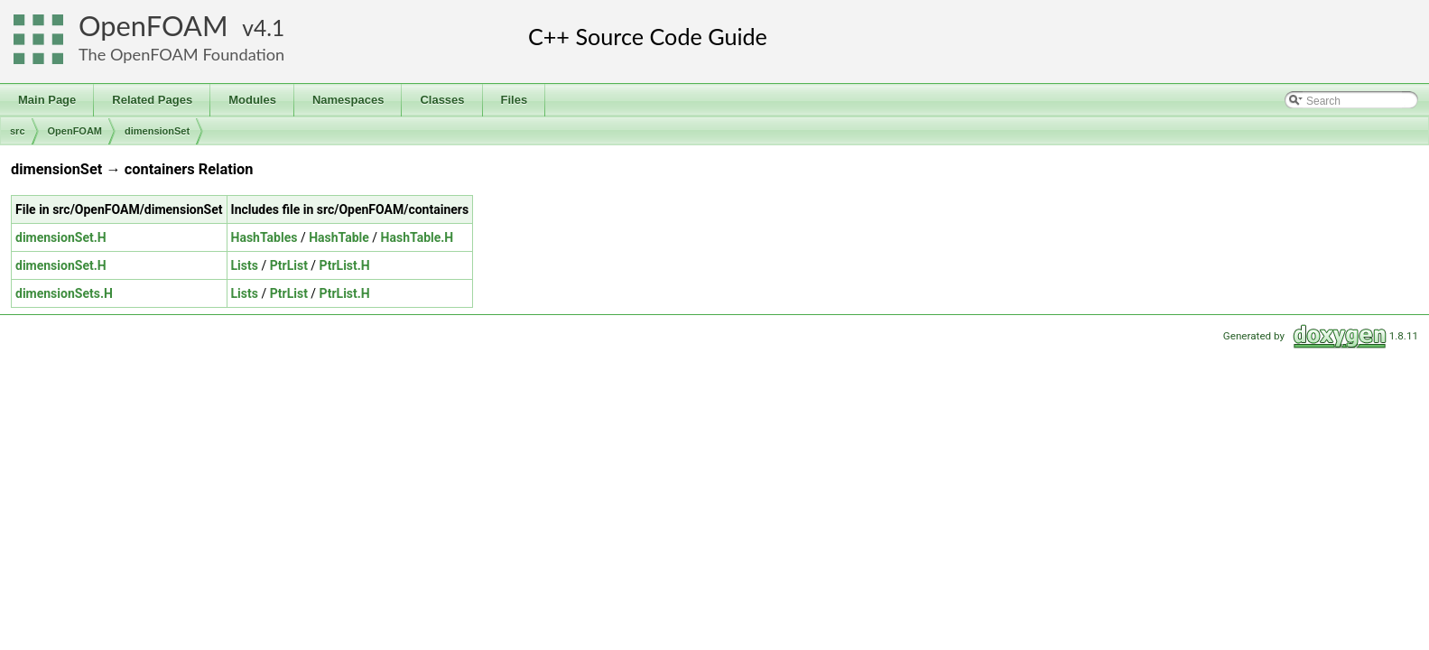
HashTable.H (417, 237)
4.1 (269, 27)
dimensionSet (157, 130)
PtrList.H (345, 265)
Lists (244, 265)
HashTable (339, 237)
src (17, 130)
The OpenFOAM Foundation (181, 54)
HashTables (264, 237)
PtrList (289, 265)
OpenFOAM (153, 25)
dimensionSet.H (61, 237)
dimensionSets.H (64, 293)
